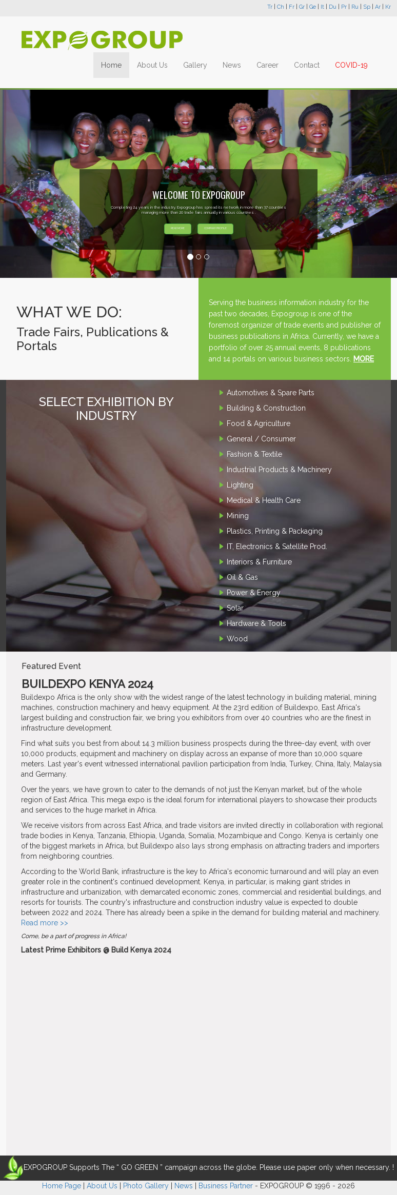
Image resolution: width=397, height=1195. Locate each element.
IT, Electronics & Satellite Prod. (277, 546)
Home (111, 65)
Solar (235, 608)
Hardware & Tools (256, 623)
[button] (29, 183)
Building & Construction (266, 408)
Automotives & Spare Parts (270, 393)
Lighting (240, 485)
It (322, 7)
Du (332, 7)
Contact (307, 65)
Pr (344, 7)
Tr (269, 7)
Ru (355, 7)
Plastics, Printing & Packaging (275, 531)
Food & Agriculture (258, 423)
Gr (302, 7)
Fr (291, 7)
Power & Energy (254, 593)
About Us (152, 65)
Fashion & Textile (254, 454)
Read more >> (44, 923)
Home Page (61, 1186)
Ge (312, 7)
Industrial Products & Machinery (279, 469)
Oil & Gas (242, 577)
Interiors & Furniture (259, 562)
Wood (237, 639)
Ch (280, 7)
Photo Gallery (146, 1186)
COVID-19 (351, 65)
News (232, 65)
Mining (238, 516)
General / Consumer (261, 439)
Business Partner (225, 1186)
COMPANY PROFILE (215, 228)
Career (267, 65)
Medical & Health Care (264, 500)
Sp (366, 7)
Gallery (195, 65)
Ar (378, 7)
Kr (388, 7)
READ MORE (178, 228)
